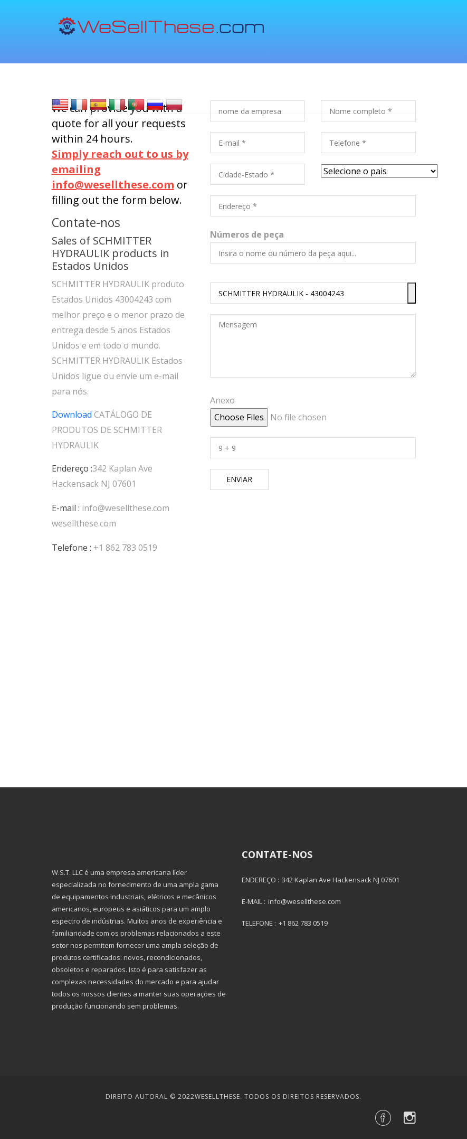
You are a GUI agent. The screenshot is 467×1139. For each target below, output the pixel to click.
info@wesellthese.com (125, 508)
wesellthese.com (84, 523)
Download (72, 414)
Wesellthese (217, 1096)
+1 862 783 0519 (125, 547)
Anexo (222, 400)
